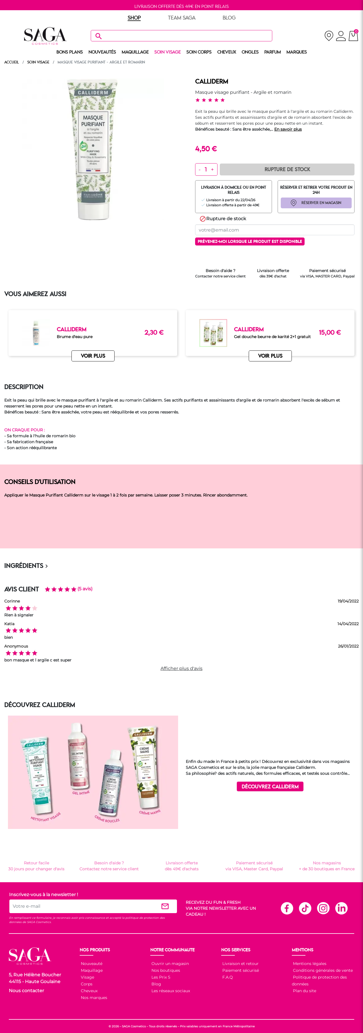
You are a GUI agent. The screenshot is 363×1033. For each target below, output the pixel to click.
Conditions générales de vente (322, 970)
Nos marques (93, 997)
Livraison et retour (240, 963)
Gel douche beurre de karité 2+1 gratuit (272, 336)
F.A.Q (227, 977)
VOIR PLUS (93, 356)
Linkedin (341, 908)
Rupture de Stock (287, 169)
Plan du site (304, 990)
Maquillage (91, 970)
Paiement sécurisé (240, 970)
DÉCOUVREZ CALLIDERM (270, 786)
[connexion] (341, 37)
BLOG (229, 18)
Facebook (287, 908)
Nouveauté (91, 963)
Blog (155, 984)
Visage (87, 977)
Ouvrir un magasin (169, 963)
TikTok (305, 908)
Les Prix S (160, 977)
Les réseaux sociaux (170, 990)
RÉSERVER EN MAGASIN (321, 203)
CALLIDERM (211, 82)
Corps (86, 984)
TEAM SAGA (181, 18)
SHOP (134, 18)
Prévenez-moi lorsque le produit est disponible (250, 242)
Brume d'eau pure (74, 336)
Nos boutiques (165, 970)
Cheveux (89, 990)
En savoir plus (288, 129)
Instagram (323, 908)
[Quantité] (206, 169)
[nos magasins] (329, 36)
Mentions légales (309, 963)
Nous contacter (26, 990)
